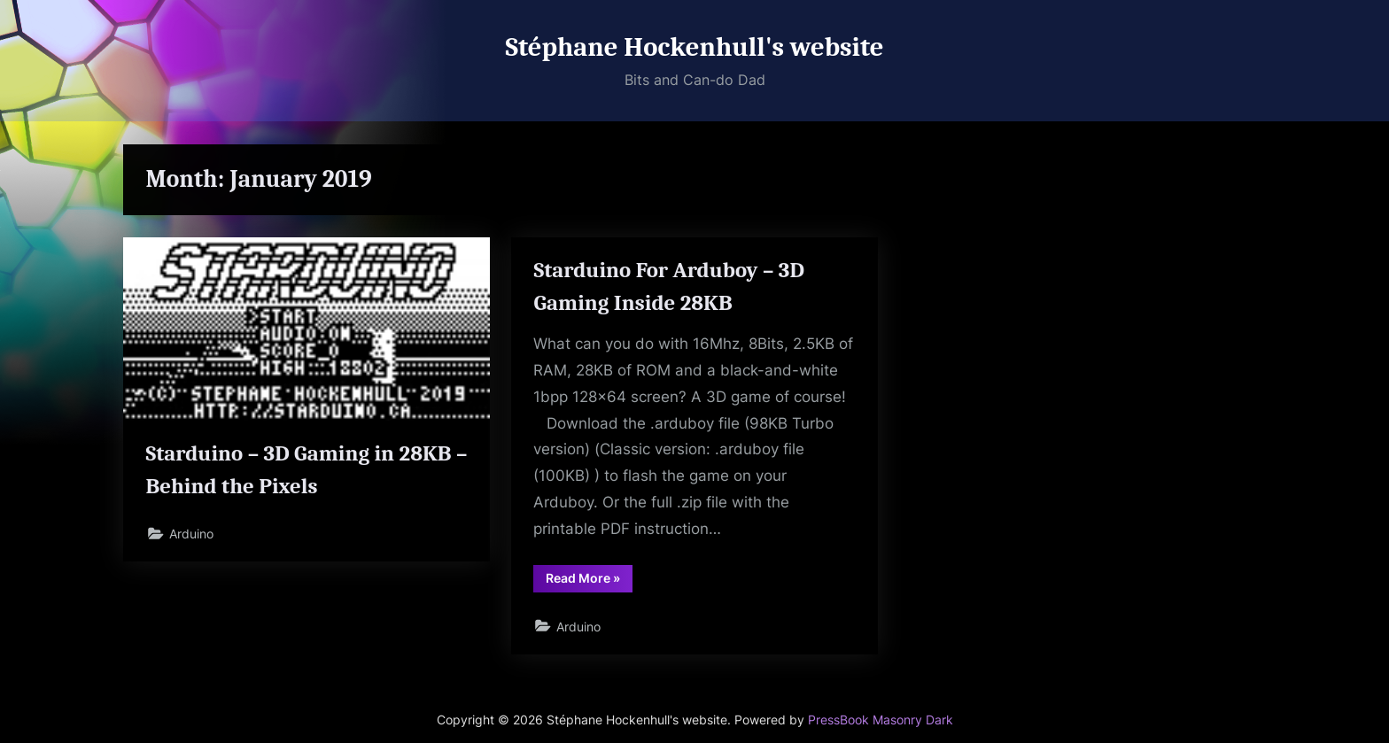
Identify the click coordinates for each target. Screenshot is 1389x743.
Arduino (191, 533)
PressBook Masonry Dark (880, 720)
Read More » (589, 580)
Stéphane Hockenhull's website (695, 47)
